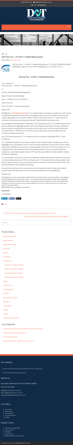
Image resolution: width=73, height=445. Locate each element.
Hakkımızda (7, 257)
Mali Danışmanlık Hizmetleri (13, 273)
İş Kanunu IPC (7, 285)
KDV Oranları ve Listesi (10, 298)
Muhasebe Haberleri (8, 443)
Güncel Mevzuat (9, 415)
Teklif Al (5, 314)
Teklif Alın (41, 5)
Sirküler (5, 310)
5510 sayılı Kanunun (19, 113)
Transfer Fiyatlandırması (11, 318)
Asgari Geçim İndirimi (10, 236)
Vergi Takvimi (8, 434)
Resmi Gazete (8, 430)
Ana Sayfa (7, 409)
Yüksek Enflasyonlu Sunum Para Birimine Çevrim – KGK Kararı (23, 329)
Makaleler (6, 302)
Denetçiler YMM (16, 60)
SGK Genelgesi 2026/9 (10, 337)
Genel (5, 204)
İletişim (5, 281)
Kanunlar (6, 293)
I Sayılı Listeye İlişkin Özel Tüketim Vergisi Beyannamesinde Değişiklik (47, 216)
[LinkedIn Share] (4, 198)
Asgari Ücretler (8, 240)
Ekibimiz (5, 253)
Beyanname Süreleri (9, 244)
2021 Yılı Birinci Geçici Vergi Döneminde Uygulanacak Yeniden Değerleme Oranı (29, 213)
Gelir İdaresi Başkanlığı (11, 428)
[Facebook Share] (12, 198)
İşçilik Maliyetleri (8, 289)
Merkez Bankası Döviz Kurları (13, 436)
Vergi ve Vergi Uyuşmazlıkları (14, 277)
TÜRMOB (7, 432)
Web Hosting (26, 443)
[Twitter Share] (18, 198)
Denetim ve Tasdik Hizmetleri (14, 265)
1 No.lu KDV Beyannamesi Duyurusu (14, 333)
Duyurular (6, 248)
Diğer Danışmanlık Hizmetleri (14, 269)
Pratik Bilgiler (7, 306)
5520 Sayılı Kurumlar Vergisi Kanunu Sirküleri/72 (18, 341)
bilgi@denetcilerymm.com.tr (43, 2)
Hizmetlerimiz (7, 261)
